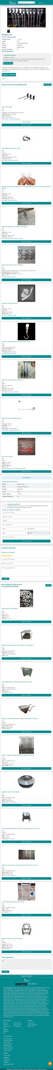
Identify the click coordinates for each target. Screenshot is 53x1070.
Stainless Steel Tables (8, 990)
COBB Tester (26, 1001)
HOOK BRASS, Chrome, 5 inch (11, 147)
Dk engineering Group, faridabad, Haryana (12, 238)
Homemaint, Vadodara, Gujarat (9, 199)
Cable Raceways (14, 1006)
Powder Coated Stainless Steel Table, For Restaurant (17, 644)
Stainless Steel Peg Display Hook (11, 417)
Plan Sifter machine (42, 1004)
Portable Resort (42, 992)
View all (48, 584)
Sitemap (5, 1024)
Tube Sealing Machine (19, 988)
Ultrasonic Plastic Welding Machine (26, 1006)
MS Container (23, 994)
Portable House (14, 992)
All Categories (17, 1025)
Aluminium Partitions (41, 988)
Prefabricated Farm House (24, 992)
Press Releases (17, 1022)
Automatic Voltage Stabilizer (33, 1000)
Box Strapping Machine (19, 990)
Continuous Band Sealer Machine (10, 1007)
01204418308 (7, 1054)
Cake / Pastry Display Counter (22, 1003)
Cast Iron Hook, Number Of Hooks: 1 (12, 379)
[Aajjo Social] (29, 983)
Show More (47, 84)
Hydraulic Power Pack (42, 997)
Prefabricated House (30, 995)
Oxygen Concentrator (19, 1014)
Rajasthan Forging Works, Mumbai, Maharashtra (14, 468)
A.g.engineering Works (10, 54)
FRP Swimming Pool (15, 1011)
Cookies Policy (31, 1022)
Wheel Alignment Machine (13, 1010)
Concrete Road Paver (8, 1016)
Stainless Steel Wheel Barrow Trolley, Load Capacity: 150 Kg (20, 718)
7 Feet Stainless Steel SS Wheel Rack (13, 901)
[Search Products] (18, 2)
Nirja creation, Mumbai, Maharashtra (11, 118)
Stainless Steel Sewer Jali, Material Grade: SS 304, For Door (20, 864)
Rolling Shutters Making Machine (31, 1009)
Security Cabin (6, 992)
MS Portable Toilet (34, 992)
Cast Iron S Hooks (7, 456)
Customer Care (6, 1025)
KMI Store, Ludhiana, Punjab (9, 314)
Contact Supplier (8, 62)
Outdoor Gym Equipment (16, 1013)
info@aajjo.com (7, 1059)
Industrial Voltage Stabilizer (9, 1000)
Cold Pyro (35, 1014)
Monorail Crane (19, 1001)
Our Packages (7, 1041)
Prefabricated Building (8, 995)
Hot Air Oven (17, 997)
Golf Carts (36, 1013)
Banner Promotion (8, 1043)
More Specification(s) (7, 50)
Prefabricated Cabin (31, 994)
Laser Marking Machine (19, 987)
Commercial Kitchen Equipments (30, 1004)
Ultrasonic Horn (6, 1006)
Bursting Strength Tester (35, 1001)
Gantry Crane (6, 1001)
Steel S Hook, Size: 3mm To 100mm (12, 264)
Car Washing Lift (43, 1009)
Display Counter (40, 990)
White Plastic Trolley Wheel (10, 608)
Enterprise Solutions (8, 1048)
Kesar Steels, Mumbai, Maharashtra (11, 429)
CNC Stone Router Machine (29, 998)
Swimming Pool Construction (27, 1011)
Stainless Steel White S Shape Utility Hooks (15, 226)
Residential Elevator (15, 991)
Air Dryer (10, 1009)
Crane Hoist (12, 1001)
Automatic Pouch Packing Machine (26, 1007)
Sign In (41, 2)
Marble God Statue (7, 1004)
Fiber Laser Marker (33, 1003)
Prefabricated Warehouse (19, 995)
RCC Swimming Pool (38, 1011)
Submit (5, 578)
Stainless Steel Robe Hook (10, 302)
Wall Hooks (21, 5)
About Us (5, 1022)
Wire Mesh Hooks (7, 106)
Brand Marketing (7, 1044)
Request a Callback (8, 74)
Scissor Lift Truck (33, 991)
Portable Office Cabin (41, 994)
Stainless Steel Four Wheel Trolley (12, 938)
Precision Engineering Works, (9, 276)
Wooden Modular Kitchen (18, 1009)
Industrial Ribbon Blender (30, 988)
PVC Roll (14, 1004)
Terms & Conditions (32, 1024)
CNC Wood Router (7, 998)
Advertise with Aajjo (8, 1039)
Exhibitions (5, 1030)
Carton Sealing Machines (30, 990)
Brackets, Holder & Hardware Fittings (11, 5)
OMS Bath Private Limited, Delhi (10, 159)
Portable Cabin (28, 987)
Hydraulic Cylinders (32, 997)
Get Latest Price (11, 36)
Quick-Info (5, 1029)
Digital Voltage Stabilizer (21, 1000)
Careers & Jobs (17, 1024)
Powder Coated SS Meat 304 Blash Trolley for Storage (18, 754)
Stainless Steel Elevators (42, 991)
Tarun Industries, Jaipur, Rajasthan (10, 391)
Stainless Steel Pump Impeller (10, 791)
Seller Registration (8, 1038)
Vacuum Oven (10, 997)
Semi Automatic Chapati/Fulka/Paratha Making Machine (32, 1010)
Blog (4, 1027)
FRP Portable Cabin (15, 994)
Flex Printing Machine (17, 998)
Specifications (26, 477)
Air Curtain (19, 1004)
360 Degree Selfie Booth (44, 1014)
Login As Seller (7, 1049)
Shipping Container (39, 995)
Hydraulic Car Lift (24, 991)
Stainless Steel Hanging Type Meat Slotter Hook (16, 341)
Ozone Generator (29, 1014)
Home (2, 5)
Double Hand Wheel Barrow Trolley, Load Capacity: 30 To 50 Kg (20, 828)
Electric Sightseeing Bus (28, 1013)
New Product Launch (8, 1046)
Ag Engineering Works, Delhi (9, 353)
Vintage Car (41, 1013)
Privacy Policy (31, 1025)
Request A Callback (26, 975)
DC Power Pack (23, 997)
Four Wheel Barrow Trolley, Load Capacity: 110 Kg (17, 681)
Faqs (4, 1032)
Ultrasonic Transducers (40, 1006)
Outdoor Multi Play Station (37, 987)
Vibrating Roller (10, 988)
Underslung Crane (44, 1000)
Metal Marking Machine (44, 1003)
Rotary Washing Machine (41, 998)
